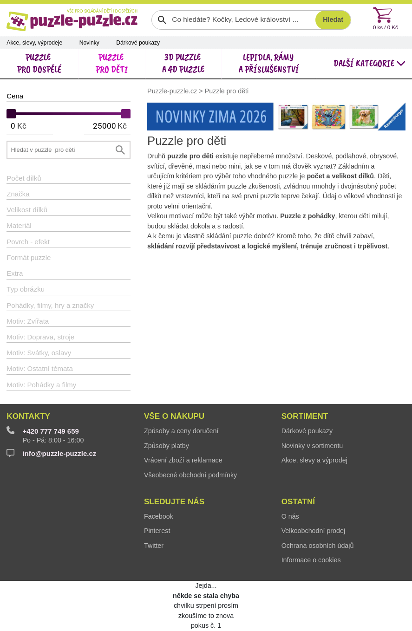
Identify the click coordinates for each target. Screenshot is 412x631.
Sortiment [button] (304, 416)
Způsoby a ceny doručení (181, 431)
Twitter (153, 545)
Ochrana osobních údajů (317, 545)
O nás (290, 516)
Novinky (89, 42)
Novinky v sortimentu (312, 445)
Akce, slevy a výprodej (314, 460)
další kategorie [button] (369, 63)
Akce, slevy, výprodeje (34, 42)
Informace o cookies (311, 560)
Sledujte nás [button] (174, 501)
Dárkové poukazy (138, 42)
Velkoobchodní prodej (313, 530)
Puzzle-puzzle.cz (173, 91)
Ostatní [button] (298, 501)
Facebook (158, 516)
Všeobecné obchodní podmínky (190, 475)
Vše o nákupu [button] (174, 416)
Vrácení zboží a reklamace (183, 460)
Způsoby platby (166, 445)
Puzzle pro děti (227, 91)
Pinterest (157, 530)
